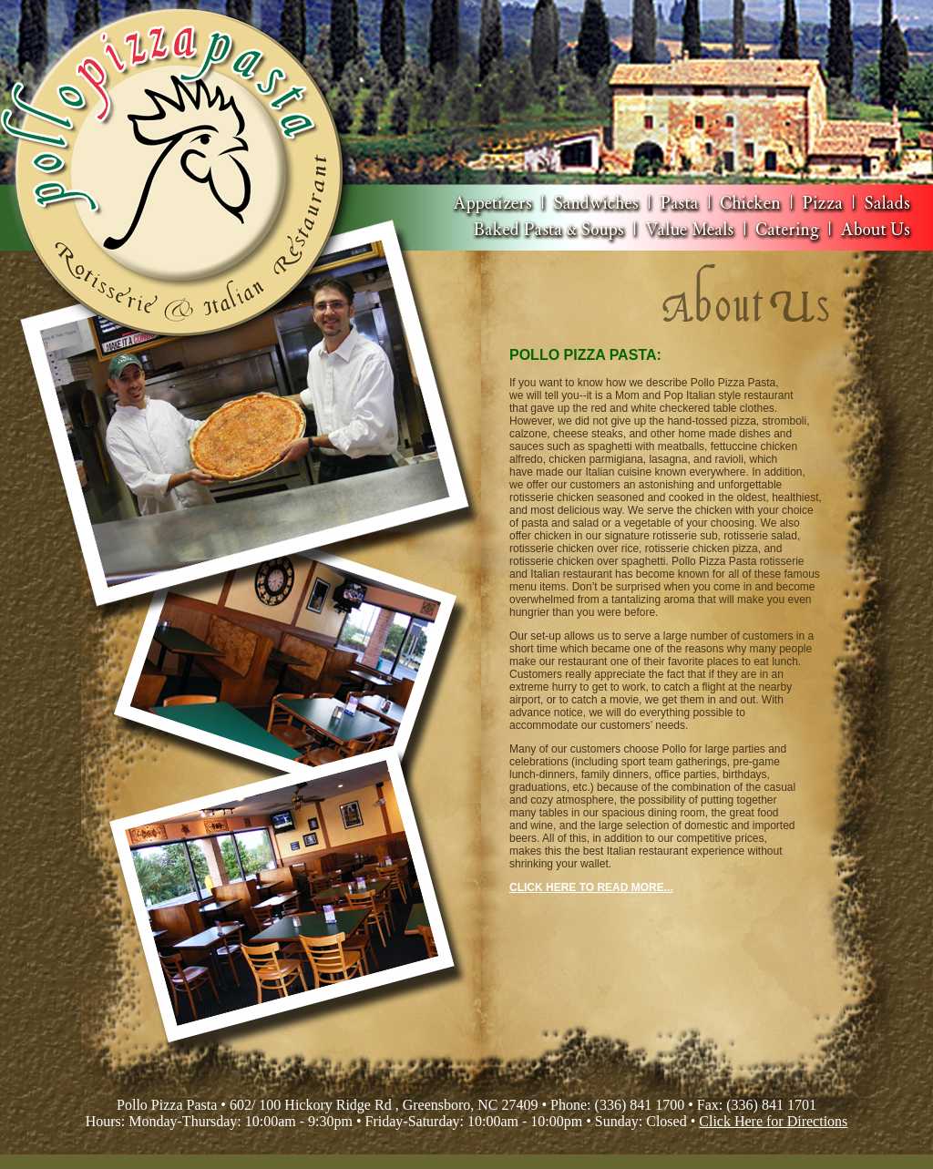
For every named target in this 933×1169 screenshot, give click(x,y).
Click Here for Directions (773, 1121)
